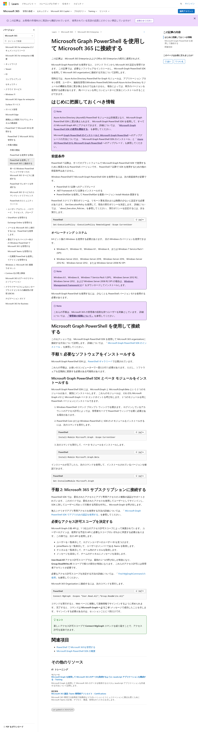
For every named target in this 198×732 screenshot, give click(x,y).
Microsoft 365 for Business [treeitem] (17, 303)
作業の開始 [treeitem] (15, 150)
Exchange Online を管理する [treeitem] (20, 222)
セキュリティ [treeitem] (11, 84)
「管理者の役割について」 (80, 315)
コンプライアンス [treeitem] (13, 79)
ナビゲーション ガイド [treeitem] (15, 298)
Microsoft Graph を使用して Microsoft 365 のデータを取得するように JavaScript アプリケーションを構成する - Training (98, 678)
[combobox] (19, 35)
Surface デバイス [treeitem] (13, 104)
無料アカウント (186, 11)
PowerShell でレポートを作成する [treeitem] (21, 185)
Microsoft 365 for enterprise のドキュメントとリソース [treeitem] (20, 49)
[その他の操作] (144, 32)
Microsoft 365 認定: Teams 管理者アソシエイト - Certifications (78, 693)
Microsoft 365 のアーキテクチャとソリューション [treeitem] (20, 280)
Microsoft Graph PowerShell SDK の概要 (76, 651)
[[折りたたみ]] (34, 29)
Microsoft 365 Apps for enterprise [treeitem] (20, 99)
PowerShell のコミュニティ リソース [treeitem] (21, 202)
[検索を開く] (181, 3)
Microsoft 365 (67, 32)
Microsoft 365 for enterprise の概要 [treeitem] (20, 57)
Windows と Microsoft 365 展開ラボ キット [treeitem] (19, 266)
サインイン (190, 3)
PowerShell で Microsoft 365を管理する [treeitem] (21, 138)
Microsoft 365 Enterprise (88, 32)
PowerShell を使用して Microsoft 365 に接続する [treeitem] (21, 162)
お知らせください (144, 20)
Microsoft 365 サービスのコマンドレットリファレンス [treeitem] (22, 194)
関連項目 (168, 47)
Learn (54, 32)
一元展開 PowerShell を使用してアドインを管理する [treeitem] (21, 258)
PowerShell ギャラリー (99, 361)
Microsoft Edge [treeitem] (12, 114)
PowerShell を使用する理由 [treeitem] (21, 155)
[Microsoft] (5, 4)
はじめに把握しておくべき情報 (178, 37)
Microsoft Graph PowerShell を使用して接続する (179, 42)
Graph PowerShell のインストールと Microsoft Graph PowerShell (96, 135)
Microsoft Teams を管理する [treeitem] (20, 251)
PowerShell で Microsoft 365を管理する (76, 647)
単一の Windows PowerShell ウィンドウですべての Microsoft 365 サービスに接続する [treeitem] (22, 173)
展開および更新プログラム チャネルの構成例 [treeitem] (19, 121)
